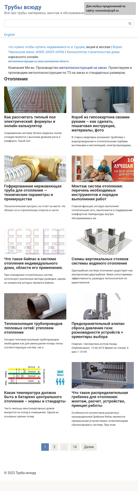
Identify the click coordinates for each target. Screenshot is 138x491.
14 (75, 447)
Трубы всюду (22, 7)
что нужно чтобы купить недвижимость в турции (46, 47)
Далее (89, 447)
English (9, 35)
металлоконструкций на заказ (83, 68)
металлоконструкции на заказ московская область (38, 61)
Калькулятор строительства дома (93, 52)
